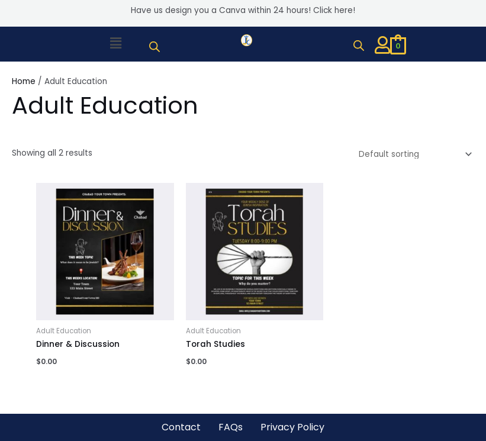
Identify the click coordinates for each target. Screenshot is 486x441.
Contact (181, 427)
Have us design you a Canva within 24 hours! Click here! (243, 10)
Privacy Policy (292, 427)
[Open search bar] (154, 46)
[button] (115, 44)
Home (24, 81)
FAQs (230, 427)
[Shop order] (413, 154)
